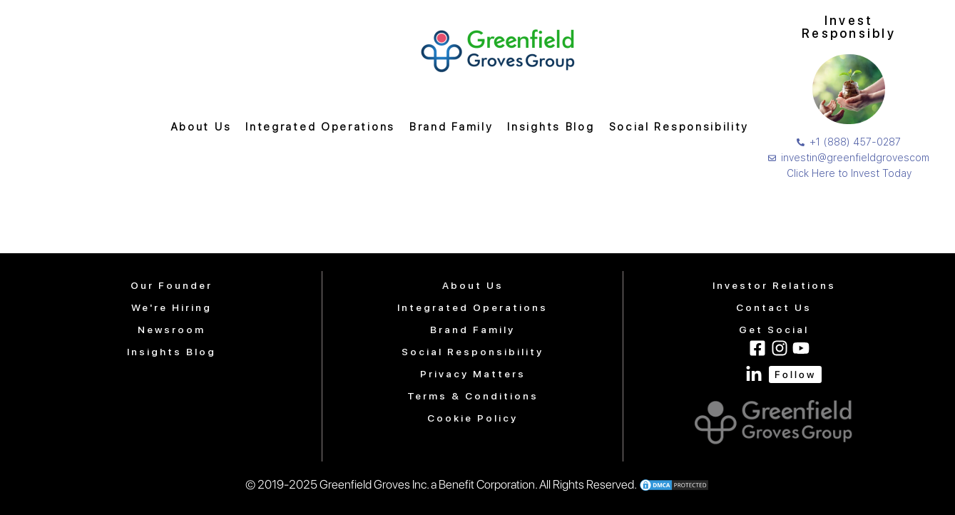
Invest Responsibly (849, 27)
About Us (201, 127)
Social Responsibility (679, 127)
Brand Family (451, 127)
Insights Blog (550, 127)
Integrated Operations (320, 127)
